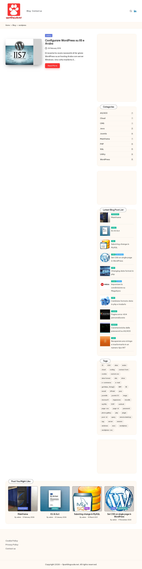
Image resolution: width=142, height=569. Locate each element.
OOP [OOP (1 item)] (112, 404)
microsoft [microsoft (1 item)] (105, 400)
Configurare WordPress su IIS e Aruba (64, 42)
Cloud (102, 118)
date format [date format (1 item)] (106, 378)
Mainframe (105, 139)
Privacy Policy (12, 544)
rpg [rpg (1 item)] (103, 421)
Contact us (11, 548)
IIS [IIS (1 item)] (126, 387)
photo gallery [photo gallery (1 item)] (106, 413)
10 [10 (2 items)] (102, 365)
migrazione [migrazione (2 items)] (117, 400)
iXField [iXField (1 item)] (112, 391)
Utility (48, 35)
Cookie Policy (12, 541)
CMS (102, 123)
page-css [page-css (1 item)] (105, 408)
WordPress (105, 159)
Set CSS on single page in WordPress (119, 515)
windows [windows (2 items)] (105, 426)
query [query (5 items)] (113, 417)
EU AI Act (115, 231)
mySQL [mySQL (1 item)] (104, 404)
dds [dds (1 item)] (116, 378)
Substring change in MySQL (87, 514)
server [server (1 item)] (110, 421)
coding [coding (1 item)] (112, 369)
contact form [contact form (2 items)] (123, 369)
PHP (102, 144)
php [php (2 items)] (116, 413)
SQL (102, 149)
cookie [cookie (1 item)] (104, 374)
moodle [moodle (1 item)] (127, 400)
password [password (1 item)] (126, 408)
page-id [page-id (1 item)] (116, 408)
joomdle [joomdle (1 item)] (104, 395)
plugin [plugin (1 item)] (124, 413)
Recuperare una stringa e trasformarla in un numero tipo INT (121, 344)
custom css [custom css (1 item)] (115, 374)
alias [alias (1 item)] (116, 365)
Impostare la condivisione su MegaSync (118, 287)
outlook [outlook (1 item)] (121, 404)
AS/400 (103, 113)
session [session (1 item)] (119, 421)
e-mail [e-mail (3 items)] (117, 382)
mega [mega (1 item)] (125, 395)
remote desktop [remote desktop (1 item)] (125, 417)
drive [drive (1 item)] (123, 378)
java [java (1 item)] (120, 391)
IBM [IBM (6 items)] (120, 387)
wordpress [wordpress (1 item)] (123, 426)
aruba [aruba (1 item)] (124, 365)
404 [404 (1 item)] (108, 365)
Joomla (103, 133)
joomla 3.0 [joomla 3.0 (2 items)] (115, 395)
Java (102, 128)
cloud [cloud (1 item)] (104, 369)
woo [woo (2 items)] (113, 426)
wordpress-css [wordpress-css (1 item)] (107, 430)
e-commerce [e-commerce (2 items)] (106, 382)
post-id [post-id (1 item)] (104, 417)
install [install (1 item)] (104, 391)
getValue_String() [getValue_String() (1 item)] (108, 387)
